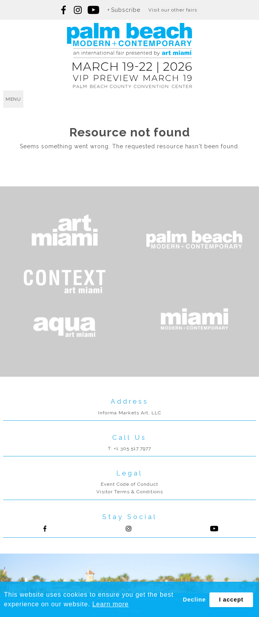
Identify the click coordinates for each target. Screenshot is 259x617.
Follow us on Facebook (64, 10)
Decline (194, 599)
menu (13, 99)
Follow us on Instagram (78, 10)
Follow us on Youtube (214, 529)
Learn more (110, 604)
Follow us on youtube (93, 10)
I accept (231, 599)
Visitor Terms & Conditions (129, 491)
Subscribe (125, 10)
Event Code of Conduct (129, 484)
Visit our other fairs (172, 10)
